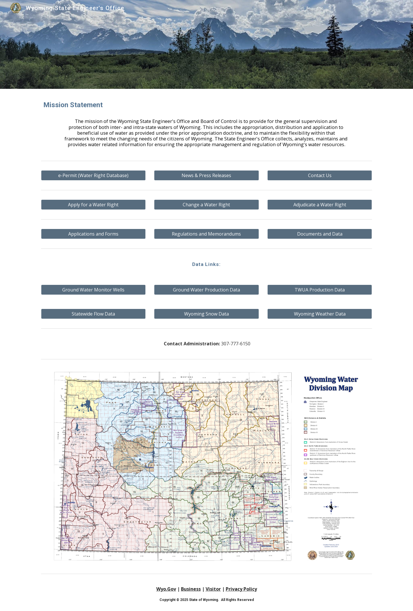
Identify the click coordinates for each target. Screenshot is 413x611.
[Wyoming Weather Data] (320, 314)
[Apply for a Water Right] (93, 204)
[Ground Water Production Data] (206, 289)
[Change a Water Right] (206, 204)
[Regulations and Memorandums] (206, 234)
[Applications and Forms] (93, 234)
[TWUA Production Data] (320, 289)
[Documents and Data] (320, 234)
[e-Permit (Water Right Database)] (93, 175)
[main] (206, 105)
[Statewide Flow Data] (93, 314)
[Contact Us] (320, 175)
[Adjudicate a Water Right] (320, 204)
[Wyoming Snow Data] (206, 314)
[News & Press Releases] (206, 175)
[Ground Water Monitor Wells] (93, 289)
